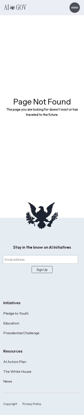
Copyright (10, 404)
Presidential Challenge (21, 333)
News (7, 381)
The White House (17, 371)
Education (11, 323)
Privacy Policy (32, 404)
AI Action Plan (14, 361)
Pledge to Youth (16, 313)
